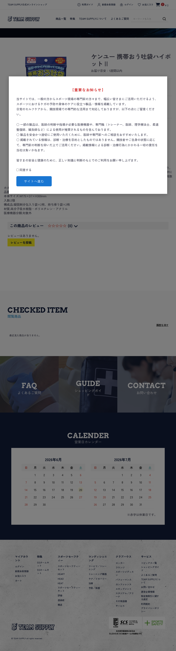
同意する (24, 170)
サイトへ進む (34, 181)
